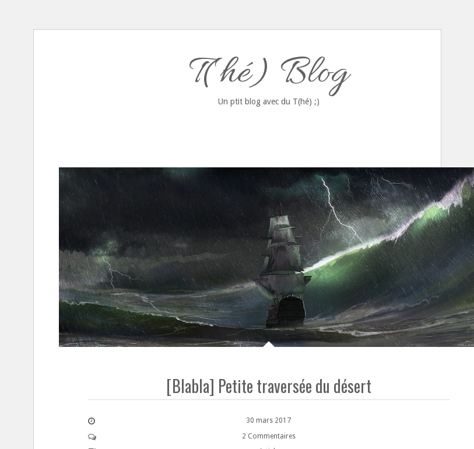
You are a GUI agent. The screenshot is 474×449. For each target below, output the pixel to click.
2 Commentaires (269, 436)
